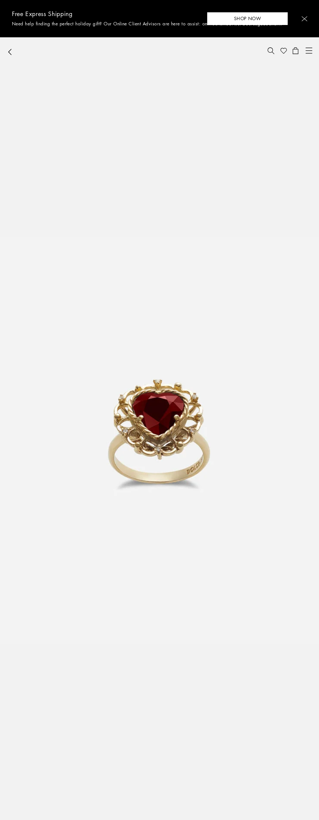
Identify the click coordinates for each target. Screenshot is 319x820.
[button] (304, 19)
